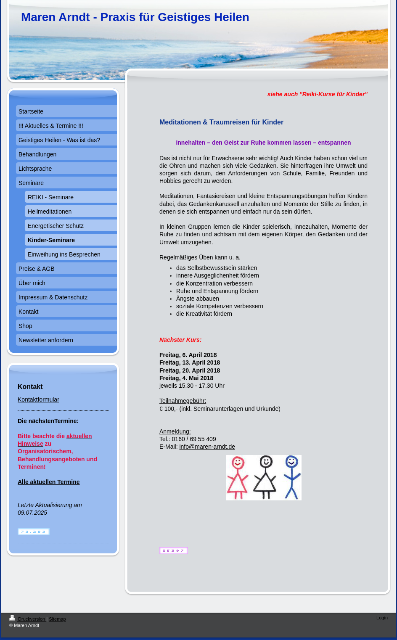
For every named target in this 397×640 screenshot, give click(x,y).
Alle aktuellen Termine (49, 482)
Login (382, 617)
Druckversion (27, 618)
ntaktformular (42, 399)
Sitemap (57, 618)
